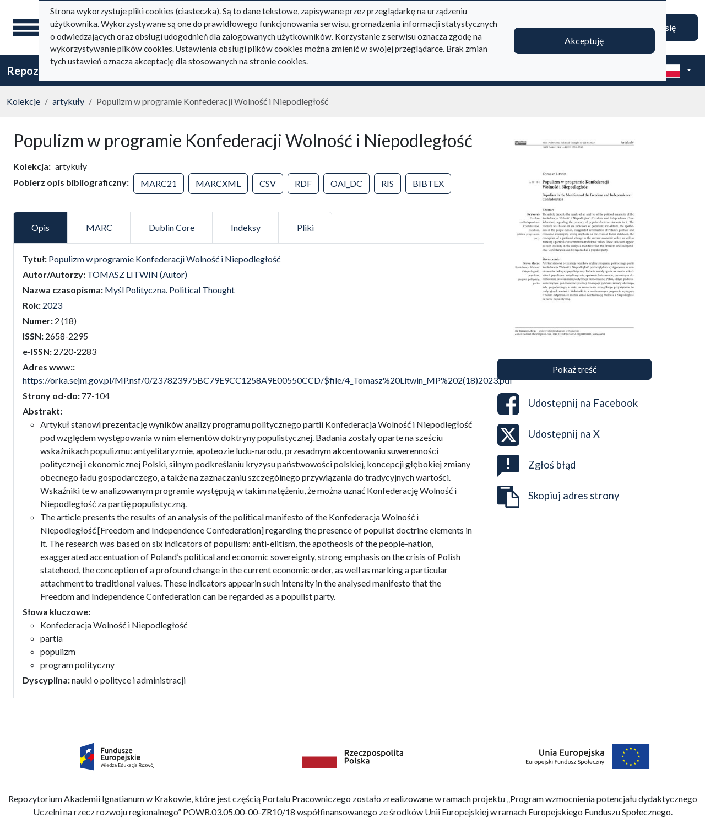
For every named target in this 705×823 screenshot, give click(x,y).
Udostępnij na (567, 404)
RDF (303, 183)
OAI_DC (346, 183)
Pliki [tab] (305, 227)
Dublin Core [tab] (171, 227)
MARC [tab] (99, 227)
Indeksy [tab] (246, 227)
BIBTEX (428, 183)
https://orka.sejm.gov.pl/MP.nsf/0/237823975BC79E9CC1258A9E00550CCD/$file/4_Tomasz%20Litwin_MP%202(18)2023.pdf (268, 380)
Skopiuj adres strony (558, 497)
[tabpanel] (249, 469)
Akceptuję (584, 40)
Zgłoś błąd (536, 466)
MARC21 (158, 183)
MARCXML (218, 183)
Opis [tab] (40, 227)
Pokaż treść (574, 369)
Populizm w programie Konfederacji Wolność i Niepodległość (164, 259)
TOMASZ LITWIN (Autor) (137, 274)
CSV (267, 183)
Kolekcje (23, 101)
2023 (52, 305)
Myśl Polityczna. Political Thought (170, 289)
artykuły (68, 101)
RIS (387, 183)
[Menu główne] (27, 27)
